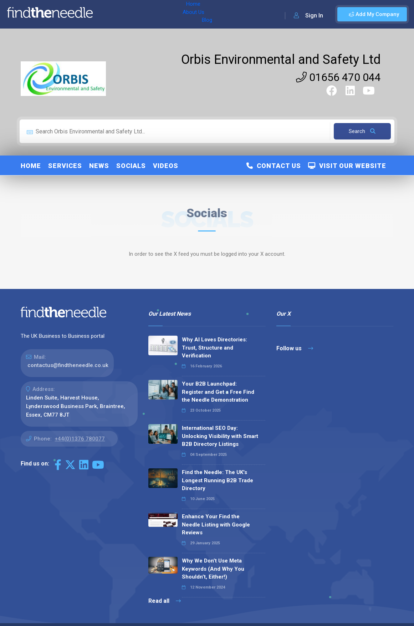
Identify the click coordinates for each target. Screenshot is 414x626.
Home (108, 14)
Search (362, 131)
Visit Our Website (347, 165)
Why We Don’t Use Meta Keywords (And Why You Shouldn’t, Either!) (213, 569)
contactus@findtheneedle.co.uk (67, 365)
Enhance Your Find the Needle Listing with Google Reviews (216, 524)
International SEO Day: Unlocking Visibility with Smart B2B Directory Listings (220, 436)
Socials (131, 165)
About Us (135, 14)
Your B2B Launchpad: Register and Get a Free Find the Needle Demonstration (218, 392)
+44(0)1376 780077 (80, 439)
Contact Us (273, 165)
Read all (164, 600)
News (99, 165)
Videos (165, 165)
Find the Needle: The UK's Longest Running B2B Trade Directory (217, 480)
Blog (160, 14)
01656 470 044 (338, 77)
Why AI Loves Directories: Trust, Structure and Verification (214, 347)
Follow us (294, 348)
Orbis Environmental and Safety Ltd (281, 59)
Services (65, 165)
